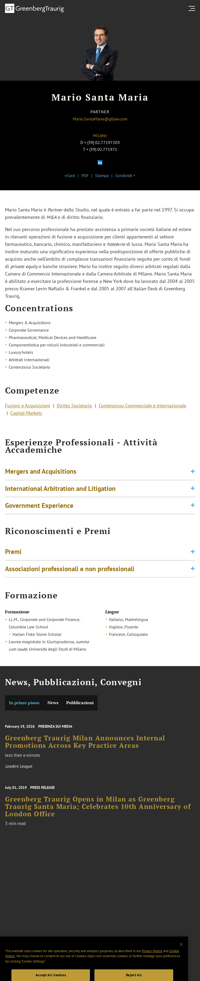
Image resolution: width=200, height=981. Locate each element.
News (52, 703)
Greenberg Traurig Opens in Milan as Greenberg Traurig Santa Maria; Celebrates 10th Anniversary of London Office (98, 810)
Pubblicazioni (80, 703)
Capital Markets (26, 414)
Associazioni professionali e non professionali (69, 570)
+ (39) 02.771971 (101, 149)
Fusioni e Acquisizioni (27, 407)
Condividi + (125, 175)
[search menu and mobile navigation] (193, 8)
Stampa (102, 175)
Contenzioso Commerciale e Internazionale (142, 407)
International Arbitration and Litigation (60, 491)
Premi (13, 553)
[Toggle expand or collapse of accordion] (192, 474)
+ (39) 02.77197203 (102, 142)
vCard (70, 175)
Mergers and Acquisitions (40, 474)
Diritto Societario (74, 407)
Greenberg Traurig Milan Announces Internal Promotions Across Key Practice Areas (85, 745)
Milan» (100, 135)
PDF (85, 175)
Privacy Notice (152, 957)
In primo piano (24, 703)
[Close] (181, 950)
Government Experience (39, 508)
